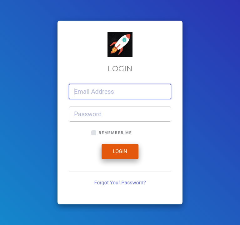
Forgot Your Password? (120, 183)
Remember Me (115, 133)
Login (120, 151)
